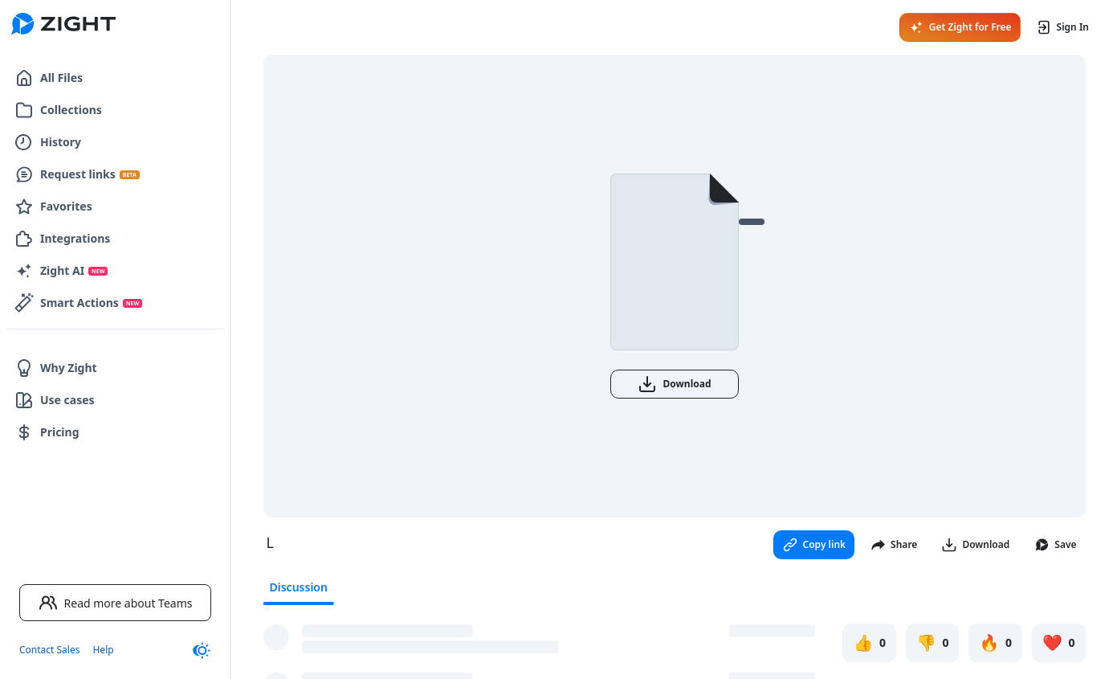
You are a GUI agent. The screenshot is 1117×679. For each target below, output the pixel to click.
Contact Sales (49, 650)
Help (102, 650)
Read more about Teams (116, 602)
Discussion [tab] (299, 587)
